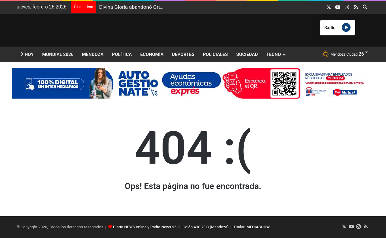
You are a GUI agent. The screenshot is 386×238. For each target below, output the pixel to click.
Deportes (183, 54)
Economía (151, 54)
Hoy (27, 54)
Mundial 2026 (58, 54)
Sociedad (247, 54)
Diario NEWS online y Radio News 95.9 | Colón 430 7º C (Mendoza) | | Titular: (191, 227)
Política (122, 54)
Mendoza (92, 54)
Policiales (215, 54)
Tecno (273, 54)
